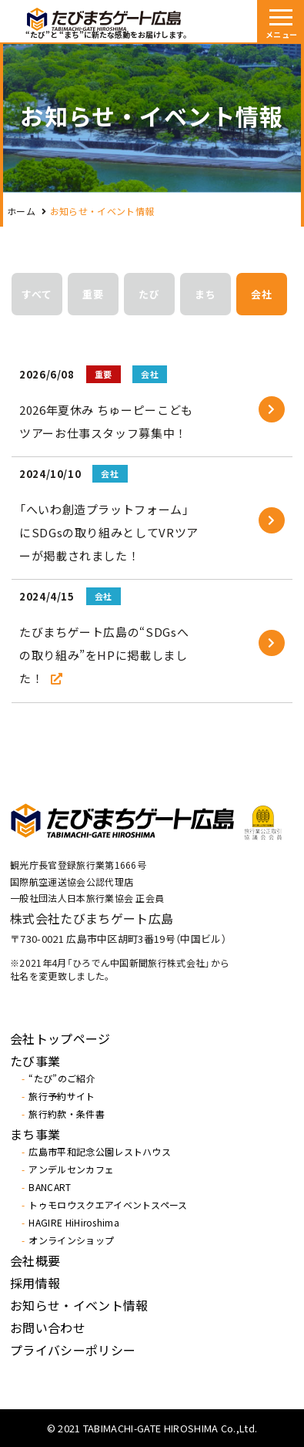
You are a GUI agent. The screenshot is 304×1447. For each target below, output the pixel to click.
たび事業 (35, 1061)
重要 (93, 294)
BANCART (49, 1187)
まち (205, 294)
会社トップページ (60, 1038)
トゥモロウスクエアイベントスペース (107, 1205)
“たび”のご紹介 (61, 1078)
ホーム (21, 211)
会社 (261, 294)
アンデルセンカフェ (71, 1169)
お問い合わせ (47, 1327)
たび (149, 294)
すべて (37, 294)
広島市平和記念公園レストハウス (99, 1152)
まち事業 (35, 1134)
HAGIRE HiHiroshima (73, 1223)
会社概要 (35, 1260)
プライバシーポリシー (72, 1350)
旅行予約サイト (61, 1096)
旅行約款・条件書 (66, 1114)
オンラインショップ (71, 1240)
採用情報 (35, 1283)
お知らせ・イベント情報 (79, 1305)
